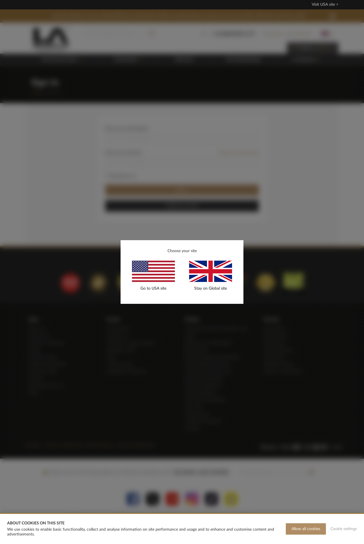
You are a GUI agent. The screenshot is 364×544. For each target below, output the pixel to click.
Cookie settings (343, 529)
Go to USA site (153, 288)
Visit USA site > (325, 5)
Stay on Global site (210, 288)
